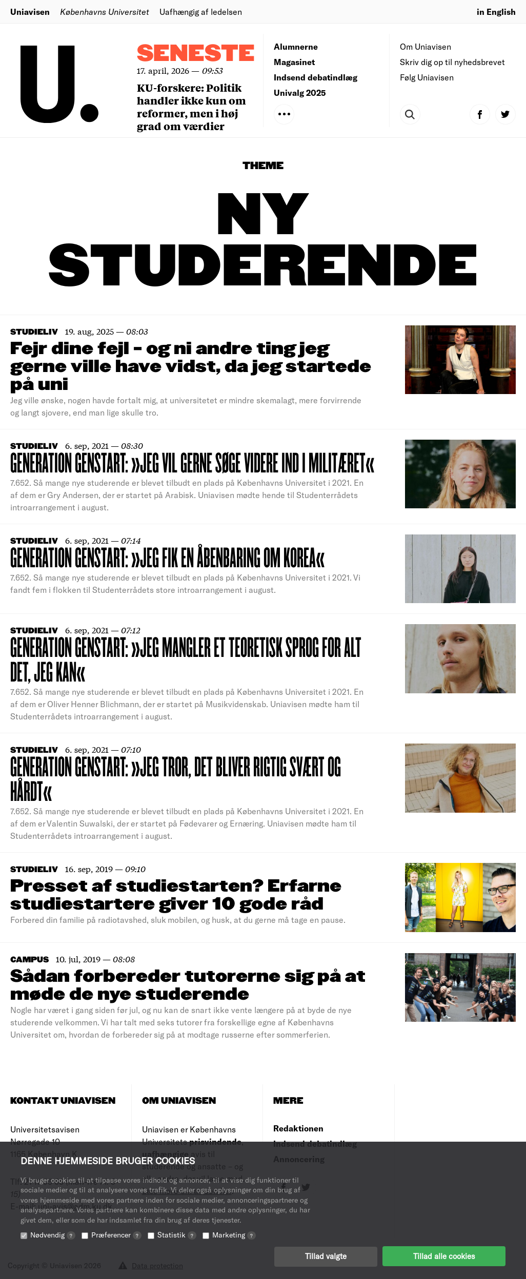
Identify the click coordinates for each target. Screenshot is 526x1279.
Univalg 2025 (300, 92)
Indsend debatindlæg (315, 77)
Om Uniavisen (425, 46)
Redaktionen (298, 1128)
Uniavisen (30, 11)
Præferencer (116, 1234)
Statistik (176, 1234)
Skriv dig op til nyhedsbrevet (452, 62)
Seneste (196, 54)
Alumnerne (296, 46)
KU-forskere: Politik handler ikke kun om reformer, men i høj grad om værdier (191, 106)
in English (496, 11)
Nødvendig (52, 1234)
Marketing (234, 1234)
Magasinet (294, 62)
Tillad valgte (326, 1256)
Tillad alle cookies (444, 1256)
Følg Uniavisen (427, 77)
